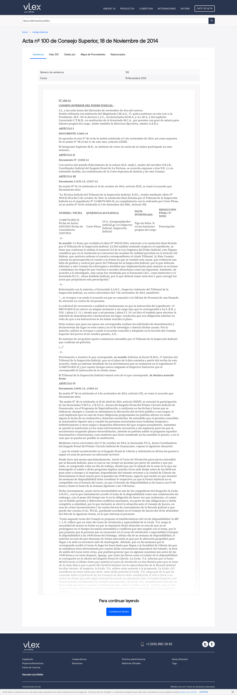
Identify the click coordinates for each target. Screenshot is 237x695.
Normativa (77, 663)
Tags (174, 663)
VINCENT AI (109, 8)
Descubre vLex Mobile (32, 674)
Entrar (185, 8)
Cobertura (146, 8)
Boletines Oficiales (131, 663)
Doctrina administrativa (133, 659)
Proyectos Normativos (32, 663)
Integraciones (167, 8)
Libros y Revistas (180, 659)
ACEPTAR (203, 692)
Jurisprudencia (79, 659)
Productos (127, 8)
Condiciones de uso (31, 687)
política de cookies (188, 692)
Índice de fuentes (31, 667)
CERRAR (232, 692)
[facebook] (212, 644)
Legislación (27, 659)
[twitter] (205, 644)
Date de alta (204, 8)
